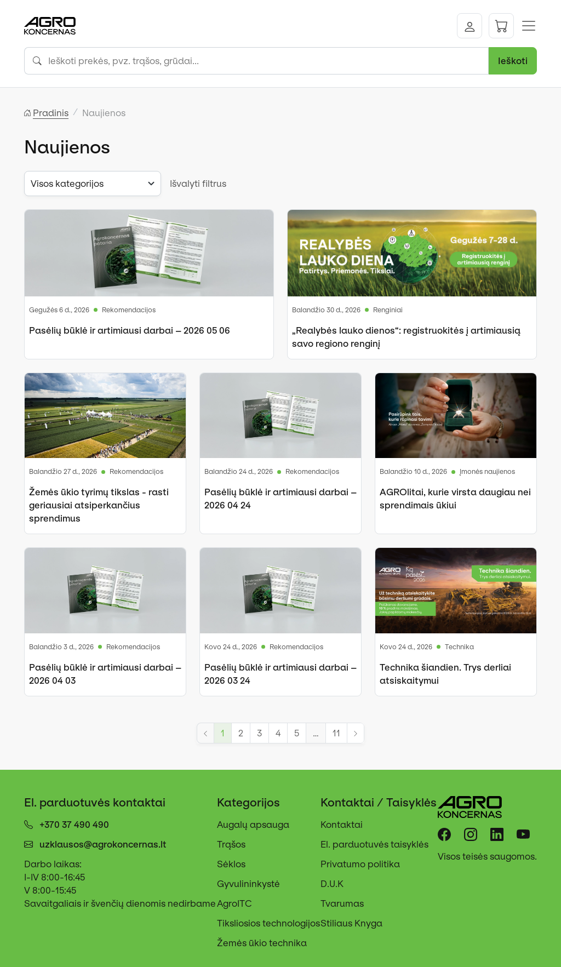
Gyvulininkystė (248, 883)
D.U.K (332, 883)
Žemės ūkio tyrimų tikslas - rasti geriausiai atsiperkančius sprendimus (99, 505)
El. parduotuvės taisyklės (374, 844)
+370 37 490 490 (74, 824)
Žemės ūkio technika (262, 942)
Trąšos (231, 844)
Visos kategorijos (67, 183)
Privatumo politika (360, 864)
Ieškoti (513, 60)
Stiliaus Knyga (351, 923)
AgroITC (234, 903)
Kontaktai (341, 824)
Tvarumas (342, 903)
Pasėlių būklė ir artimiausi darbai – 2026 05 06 (129, 330)
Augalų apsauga (253, 824)
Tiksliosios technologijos (268, 923)
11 (336, 733)
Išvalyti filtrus (198, 183)
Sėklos (231, 864)
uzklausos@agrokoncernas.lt (103, 844)
